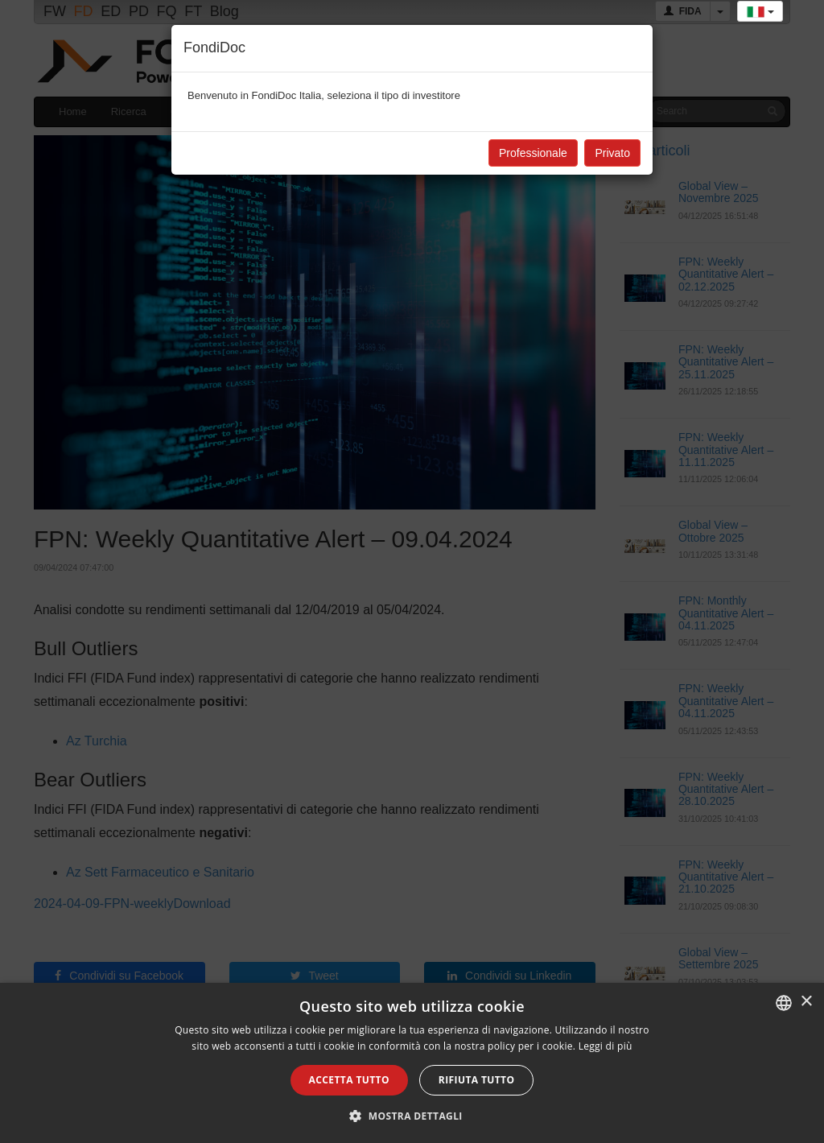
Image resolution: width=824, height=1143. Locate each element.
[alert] (412, 1063)
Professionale (533, 152)
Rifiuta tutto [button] (477, 1080)
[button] (412, 1116)
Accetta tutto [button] (349, 1080)
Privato (612, 152)
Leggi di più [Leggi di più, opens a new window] (605, 1046)
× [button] (806, 1002)
